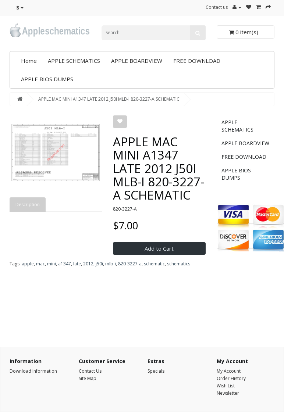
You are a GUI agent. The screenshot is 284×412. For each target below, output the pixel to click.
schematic (154, 264)
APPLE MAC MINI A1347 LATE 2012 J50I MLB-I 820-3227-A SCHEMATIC (109, 99)
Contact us (217, 7)
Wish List (226, 386)
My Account (229, 371)
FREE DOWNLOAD (196, 60)
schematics (178, 264)
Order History (231, 378)
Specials (156, 371)
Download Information (33, 371)
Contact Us (90, 371)
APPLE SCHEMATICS (74, 60)
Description (27, 204)
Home (29, 60)
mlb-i (110, 264)
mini (51, 264)
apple (28, 264)
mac (40, 264)
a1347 (64, 264)
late (77, 264)
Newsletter (228, 393)
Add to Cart (159, 248)
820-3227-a (130, 264)
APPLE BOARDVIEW (136, 60)
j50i (99, 264)
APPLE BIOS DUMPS (47, 79)
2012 (88, 264)
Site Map (87, 378)
